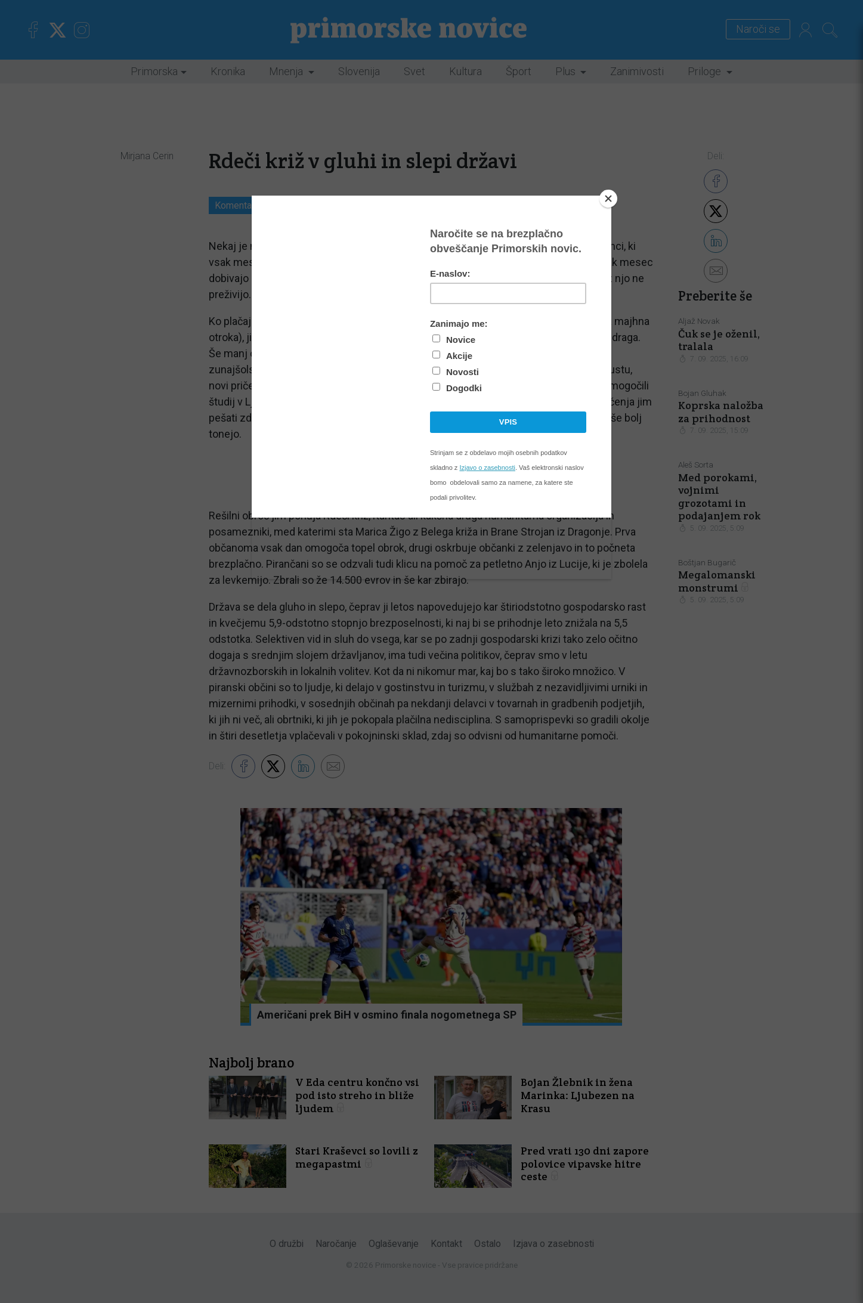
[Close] (608, 199)
